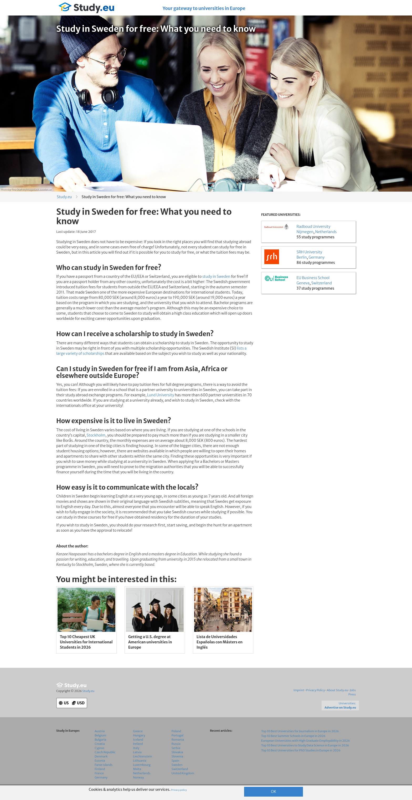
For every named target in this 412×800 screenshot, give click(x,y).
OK (273, 791)
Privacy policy (179, 790)
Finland (100, 769)
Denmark (101, 756)
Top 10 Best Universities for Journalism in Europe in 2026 (300, 731)
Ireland (138, 744)
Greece (138, 731)
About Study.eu (337, 690)
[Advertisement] (308, 334)
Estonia (100, 760)
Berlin (301, 257)
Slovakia (177, 752)
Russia (176, 744)
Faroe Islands (103, 765)
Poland (176, 731)
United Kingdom (183, 773)
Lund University (160, 395)
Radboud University (313, 226)
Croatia (100, 744)
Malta (137, 769)
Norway (138, 777)
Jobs (353, 690)
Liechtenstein (142, 756)
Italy (136, 748)
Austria (100, 731)
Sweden (177, 765)
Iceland (138, 739)
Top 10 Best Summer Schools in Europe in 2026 (293, 736)
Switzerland (321, 283)
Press (352, 694)
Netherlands (326, 231)
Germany (316, 257)
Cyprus (99, 748)
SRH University (309, 252)
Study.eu (64, 196)
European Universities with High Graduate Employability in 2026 (305, 740)
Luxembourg (142, 765)
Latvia (137, 752)
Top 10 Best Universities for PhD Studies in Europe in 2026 (301, 750)
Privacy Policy (315, 690)
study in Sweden (216, 276)
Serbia (176, 748)
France (99, 773)
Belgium (100, 735)
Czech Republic (105, 752)
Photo (4, 189)
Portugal (177, 735)
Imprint (298, 690)
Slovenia (177, 756)
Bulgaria (100, 739)
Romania (178, 739)
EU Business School (312, 277)
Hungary (139, 735)
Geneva (303, 283)
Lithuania (139, 760)
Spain (175, 760)
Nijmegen (304, 231)
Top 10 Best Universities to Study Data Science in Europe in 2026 (305, 745)
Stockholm (96, 435)
